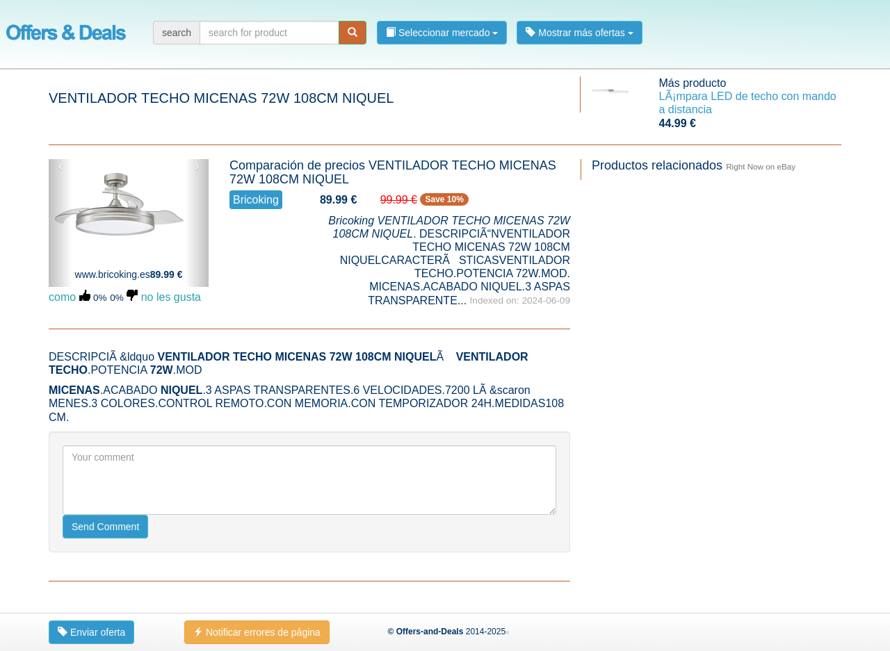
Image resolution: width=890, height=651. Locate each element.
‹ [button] (60, 166)
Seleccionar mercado (442, 32)
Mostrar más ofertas (579, 32)
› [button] (196, 166)
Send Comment (105, 526)
